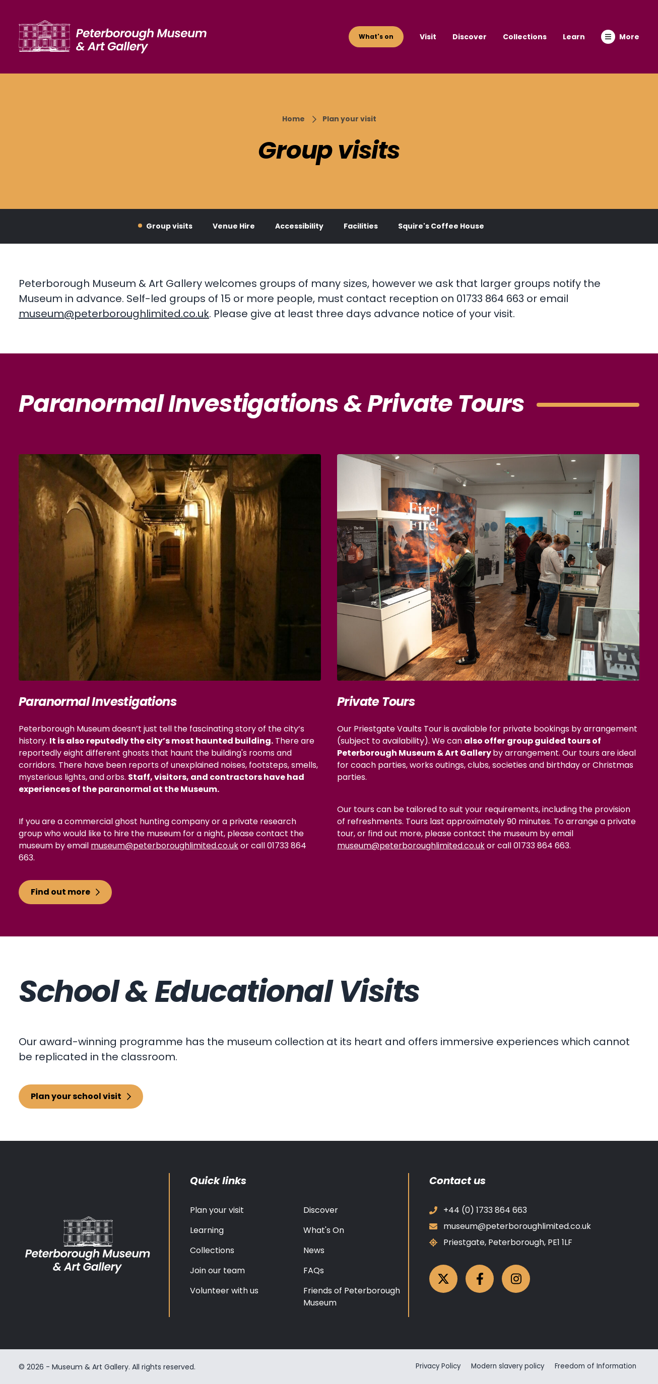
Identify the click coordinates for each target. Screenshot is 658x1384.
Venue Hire (234, 226)
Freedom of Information (596, 1366)
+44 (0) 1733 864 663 (478, 1210)
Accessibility (299, 226)
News (313, 1250)
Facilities (361, 226)
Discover (469, 37)
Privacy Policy (430, 1366)
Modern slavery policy (504, 1366)
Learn (574, 37)
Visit (428, 37)
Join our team (217, 1270)
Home (293, 119)
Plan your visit (349, 119)
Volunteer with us (224, 1290)
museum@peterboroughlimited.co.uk (114, 314)
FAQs (313, 1270)
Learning (207, 1230)
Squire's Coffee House (441, 226)
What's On (323, 1230)
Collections (525, 37)
